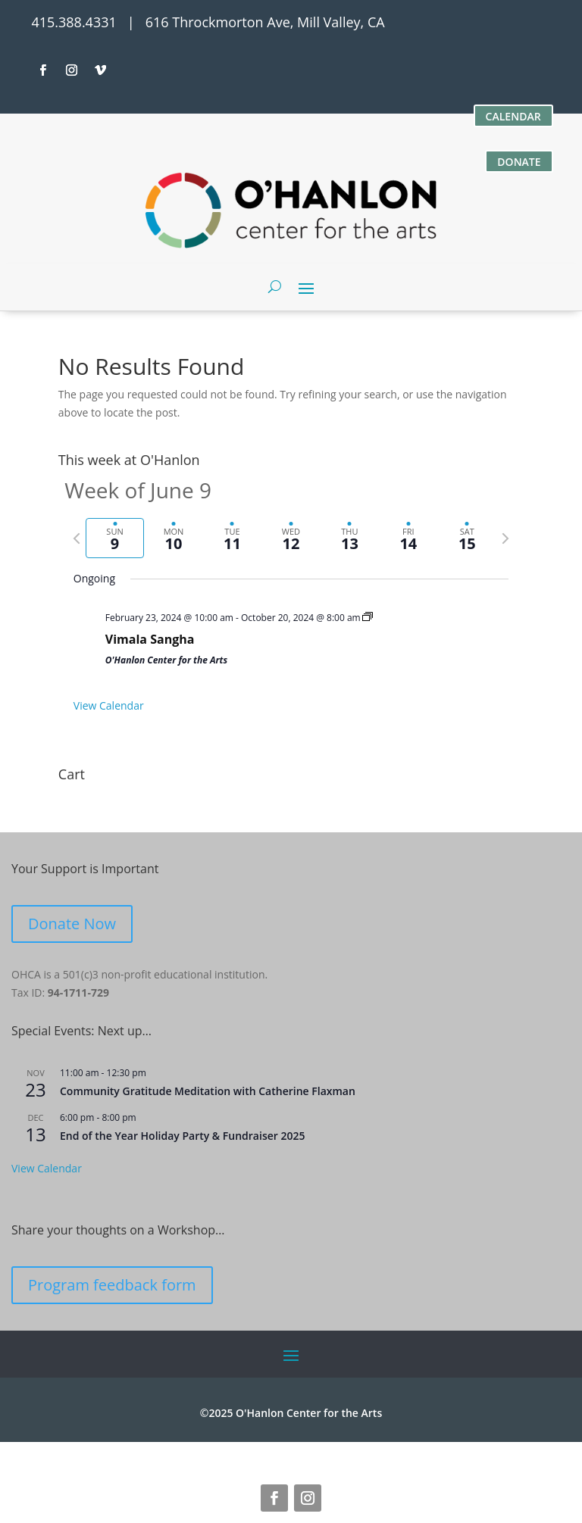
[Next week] (505, 538)
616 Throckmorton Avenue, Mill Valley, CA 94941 (221, 1452)
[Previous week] (76, 538)
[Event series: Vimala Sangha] (367, 617)
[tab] (115, 538)
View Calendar (109, 705)
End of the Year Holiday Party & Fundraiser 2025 (182, 1135)
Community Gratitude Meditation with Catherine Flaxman (207, 1091)
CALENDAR (513, 116)
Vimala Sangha (150, 639)
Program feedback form (112, 1285)
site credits (442, 1452)
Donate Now (72, 923)
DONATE (518, 161)
